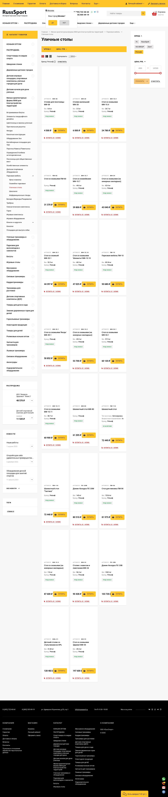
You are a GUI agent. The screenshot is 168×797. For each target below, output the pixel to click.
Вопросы (74, 3)
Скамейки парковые (17, 184)
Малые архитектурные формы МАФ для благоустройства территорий (61, 767)
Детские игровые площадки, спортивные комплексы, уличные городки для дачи (62, 752)
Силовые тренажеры (83, 732)
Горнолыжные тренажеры (85, 756)
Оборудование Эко (14, 138)
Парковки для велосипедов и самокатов (63, 779)
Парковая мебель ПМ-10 (113, 255)
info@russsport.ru (81, 709)
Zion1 (150, 47)
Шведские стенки (59, 741)
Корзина (31, 729)
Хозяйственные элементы (17, 166)
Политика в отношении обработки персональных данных (12, 750)
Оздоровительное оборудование (82, 783)
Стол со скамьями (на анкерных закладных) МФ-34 (111, 181)
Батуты (56, 783)
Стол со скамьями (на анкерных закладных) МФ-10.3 (54, 568)
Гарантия (32, 3)
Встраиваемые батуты (15, 113)
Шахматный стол (109, 409)
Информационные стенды (19, 195)
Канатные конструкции (16, 134)
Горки (9, 211)
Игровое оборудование (16, 219)
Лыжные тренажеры (82, 772)
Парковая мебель (14, 176)
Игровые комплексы (15, 215)
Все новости (13, 488)
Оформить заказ (34, 735)
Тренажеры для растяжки (84, 739)
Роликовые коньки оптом (84, 766)
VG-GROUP (140, 47)
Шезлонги (13, 191)
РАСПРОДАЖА (58, 732)
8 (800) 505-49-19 (81, 15)
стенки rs (10, 511)
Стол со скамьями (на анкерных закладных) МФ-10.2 (82, 335)
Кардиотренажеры (82, 735)
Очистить (155, 81)
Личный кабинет (34, 732)
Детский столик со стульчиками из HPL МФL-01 (53, 645)
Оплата (43, 3)
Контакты (86, 3)
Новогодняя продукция (84, 759)
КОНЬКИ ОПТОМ (59, 729)
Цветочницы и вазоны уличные (19, 123)
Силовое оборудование (84, 775)
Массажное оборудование (85, 729)
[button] (134, 794)
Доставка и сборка (58, 3)
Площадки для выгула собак (18, 230)
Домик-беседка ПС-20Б (112, 565)
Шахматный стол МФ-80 (83, 409)
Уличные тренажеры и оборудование (61, 774)
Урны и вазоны (15, 180)
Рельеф (139, 52)
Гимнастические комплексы (18, 207)
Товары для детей (82, 762)
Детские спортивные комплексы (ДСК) (83, 743)
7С (137, 42)
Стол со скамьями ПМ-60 (55, 179)
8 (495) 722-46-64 (81, 12)
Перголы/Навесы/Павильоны (18, 149)
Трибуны (10, 203)
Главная (6, 3)
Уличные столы (15, 187)
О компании (18, 3)
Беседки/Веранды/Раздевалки (19, 199)
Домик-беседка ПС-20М (83, 489)
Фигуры (10, 131)
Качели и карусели (14, 222)
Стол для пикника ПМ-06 (112, 489)
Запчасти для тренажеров (85, 769)
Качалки (10, 226)
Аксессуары (79, 779)
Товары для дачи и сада (84, 747)
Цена (72, 56)
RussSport (145, 42)
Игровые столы (59, 787)
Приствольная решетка (16, 127)
